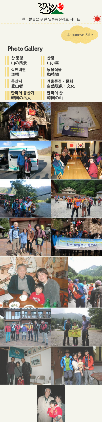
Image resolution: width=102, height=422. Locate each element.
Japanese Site (80, 34)
